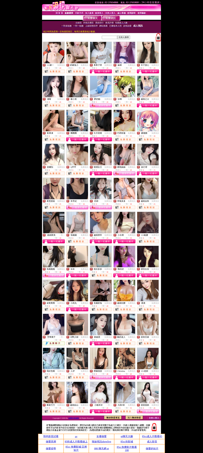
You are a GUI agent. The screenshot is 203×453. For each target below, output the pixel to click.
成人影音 (152, 441)
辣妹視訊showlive (101, 441)
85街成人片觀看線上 (76, 441)
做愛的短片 (152, 448)
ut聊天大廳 (127, 436)
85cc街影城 (127, 441)
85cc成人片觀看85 (152, 436)
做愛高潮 (51, 441)
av (76, 436)
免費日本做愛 (73, 418)
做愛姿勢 (51, 448)
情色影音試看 (51, 436)
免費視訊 (61, 65)
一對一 (62, 235)
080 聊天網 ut (101, 448)
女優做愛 (101, 436)
